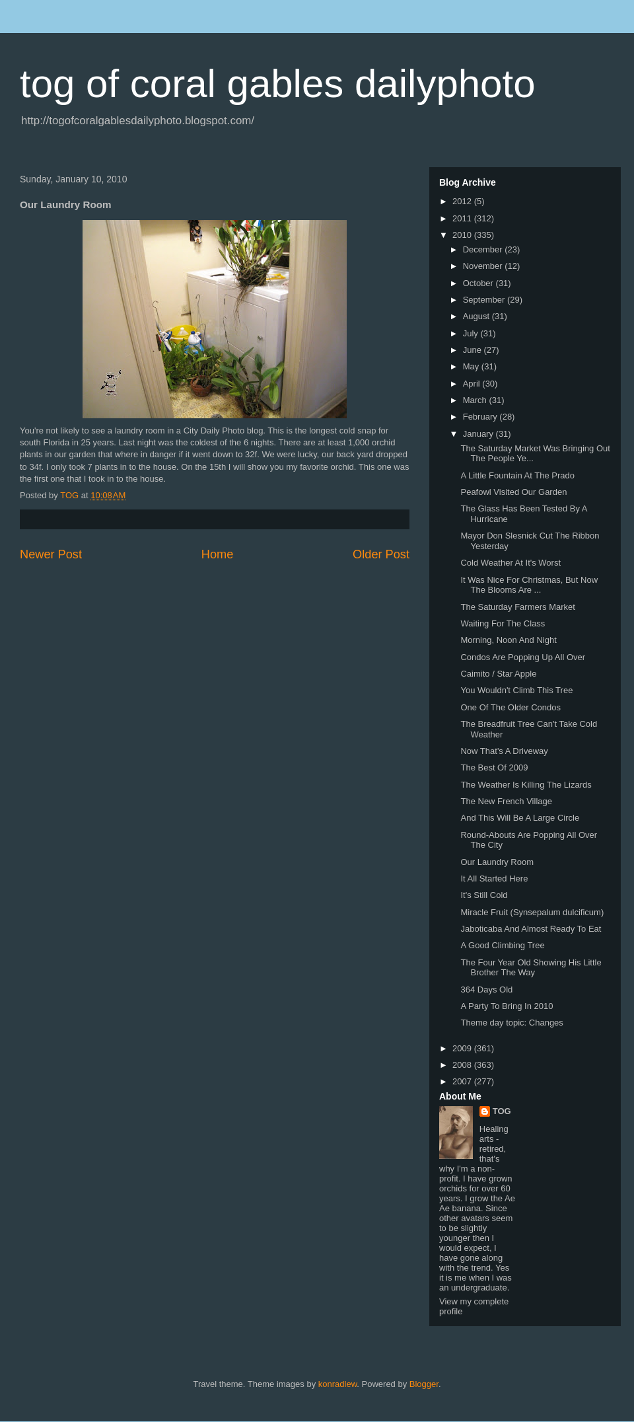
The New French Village (506, 801)
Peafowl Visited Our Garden (513, 492)
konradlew (337, 1384)
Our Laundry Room (497, 862)
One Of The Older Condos (510, 707)
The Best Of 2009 (494, 767)
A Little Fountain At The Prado (517, 475)
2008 (463, 1065)
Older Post (381, 554)
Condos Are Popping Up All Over (522, 657)
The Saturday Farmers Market (517, 607)
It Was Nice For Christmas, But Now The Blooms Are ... (529, 585)
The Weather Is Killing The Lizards (525, 785)
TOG (502, 1111)
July (472, 333)
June (473, 350)
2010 (463, 235)
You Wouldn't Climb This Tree (516, 690)
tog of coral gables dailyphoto (278, 83)
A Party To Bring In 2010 (506, 1006)
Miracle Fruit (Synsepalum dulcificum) (532, 912)
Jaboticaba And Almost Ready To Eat (530, 929)
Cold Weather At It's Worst (510, 563)
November (484, 266)
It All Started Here (494, 878)
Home (217, 554)
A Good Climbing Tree (502, 945)
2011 (463, 218)
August (477, 316)
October (479, 283)
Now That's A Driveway (503, 751)
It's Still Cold (483, 895)
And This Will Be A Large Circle (519, 818)
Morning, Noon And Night (508, 640)
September (485, 300)
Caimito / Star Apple (498, 674)
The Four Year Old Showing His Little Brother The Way (530, 967)
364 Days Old (486, 989)
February (481, 417)
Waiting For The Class (502, 623)
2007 (463, 1081)
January (479, 434)
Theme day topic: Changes (511, 1023)
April (473, 384)
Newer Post (51, 554)
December (484, 249)
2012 (463, 201)
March (476, 400)
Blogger (424, 1384)
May (472, 366)
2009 (463, 1048)
